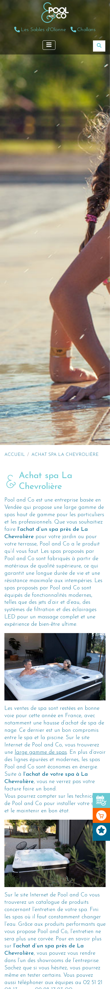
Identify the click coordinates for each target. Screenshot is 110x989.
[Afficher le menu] (49, 45)
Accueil (14, 454)
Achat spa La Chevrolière (65, 454)
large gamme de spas (41, 752)
